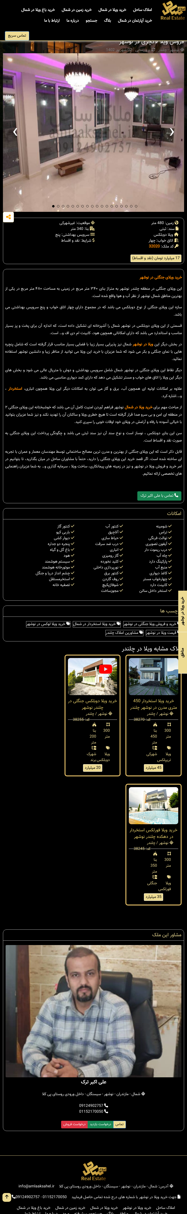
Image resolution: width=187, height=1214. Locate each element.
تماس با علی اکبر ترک (159, 496)
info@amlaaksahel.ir (36, 1186)
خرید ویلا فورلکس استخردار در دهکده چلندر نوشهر (154, 833)
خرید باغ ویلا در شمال (38, 10)
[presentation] (15, 132)
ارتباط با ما (52, 21)
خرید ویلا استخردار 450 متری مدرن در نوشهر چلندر (153, 704)
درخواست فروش (74, 1124)
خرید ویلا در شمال (112, 10)
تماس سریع (17, 36)
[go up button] (6, 1197)
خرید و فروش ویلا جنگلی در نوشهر (152, 624)
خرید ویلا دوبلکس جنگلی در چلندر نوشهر (92, 704)
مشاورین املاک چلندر (124, 633)
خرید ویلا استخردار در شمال (97, 624)
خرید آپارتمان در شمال (135, 21)
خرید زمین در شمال (77, 10)
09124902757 (93, 1106)
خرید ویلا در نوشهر (137, 1208)
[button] (53, 206)
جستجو (91, 21)
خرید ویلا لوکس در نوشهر (48, 624)
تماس (119, 1124)
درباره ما (72, 21)
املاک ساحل (142, 10)
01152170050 (93, 1112)
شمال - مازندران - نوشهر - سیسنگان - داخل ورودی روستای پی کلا (93, 1094)
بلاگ (107, 21)
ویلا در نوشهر (143, 344)
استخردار (15, 389)
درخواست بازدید (100, 1124)
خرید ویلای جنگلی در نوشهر (161, 278)
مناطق (182, 653)
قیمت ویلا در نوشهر (163, 633)
